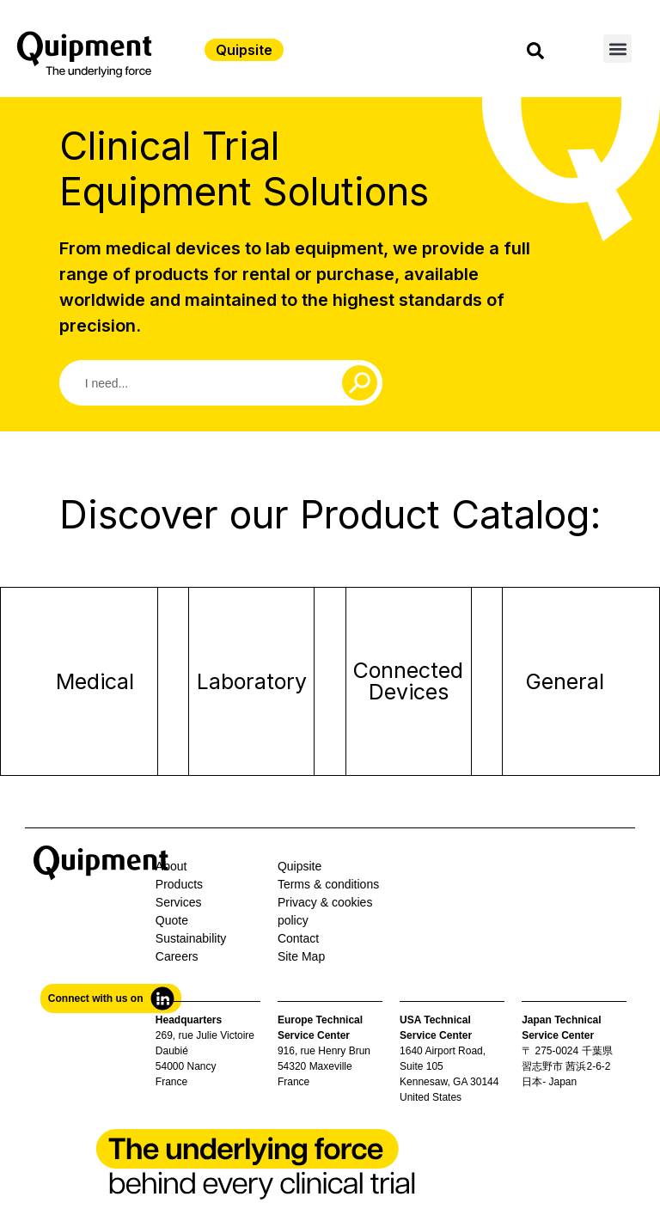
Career (174, 956)
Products (179, 884)
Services (179, 902)
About (171, 866)
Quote (172, 920)
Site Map (301, 956)
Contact (298, 938)
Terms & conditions (328, 884)
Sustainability (191, 938)
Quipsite (299, 866)
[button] (617, 48)
